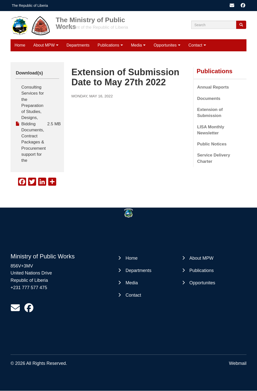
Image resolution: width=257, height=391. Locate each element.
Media (136, 45)
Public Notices (212, 144)
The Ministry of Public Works (90, 20)
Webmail (237, 363)
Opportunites (165, 45)
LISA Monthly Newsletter (210, 130)
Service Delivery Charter (213, 158)
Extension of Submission (210, 112)
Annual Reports (213, 87)
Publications (108, 45)
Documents (209, 98)
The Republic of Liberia (30, 6)
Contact (195, 45)
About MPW (44, 45)
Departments (78, 45)
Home (20, 45)
